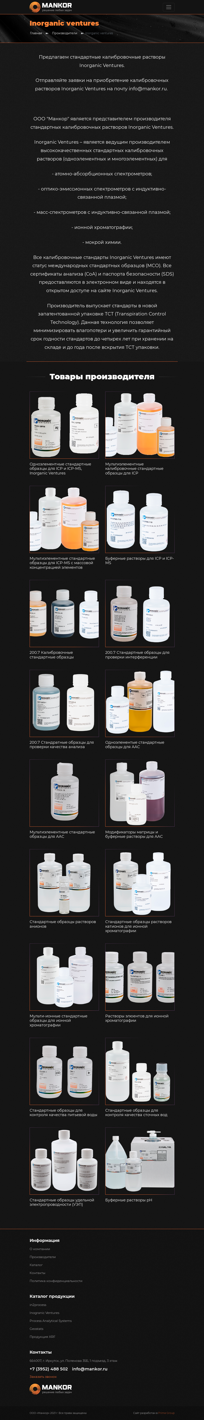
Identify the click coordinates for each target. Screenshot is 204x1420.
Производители (64, 33)
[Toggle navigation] (169, 7)
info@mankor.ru (90, 1368)
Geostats (36, 1329)
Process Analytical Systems (51, 1321)
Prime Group (166, 1413)
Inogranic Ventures (44, 1313)
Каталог (36, 1265)
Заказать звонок (43, 1377)
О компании (40, 1249)
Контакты (37, 1273)
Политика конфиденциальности (56, 1281)
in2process (38, 1305)
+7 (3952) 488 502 (49, 1368)
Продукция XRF (42, 1337)
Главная (36, 33)
